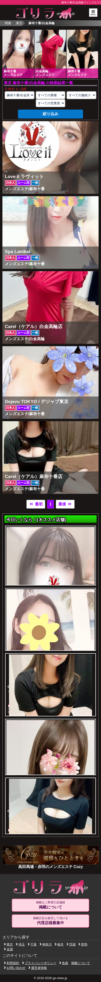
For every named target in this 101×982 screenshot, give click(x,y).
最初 (35, 504)
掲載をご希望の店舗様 (50, 905)
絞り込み (50, 114)
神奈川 (46, 944)
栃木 (59, 944)
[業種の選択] (51, 95)
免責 (63, 963)
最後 (65, 504)
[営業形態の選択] (51, 103)
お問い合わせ (14, 968)
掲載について (80, 963)
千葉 (32, 944)
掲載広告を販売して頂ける (50, 920)
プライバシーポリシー (39, 963)
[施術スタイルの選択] (81, 95)
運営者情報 (37, 968)
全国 (8, 949)
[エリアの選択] (19, 95)
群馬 (82, 944)
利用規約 (11, 963)
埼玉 (20, 944)
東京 (19, 23)
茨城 (71, 944)
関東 (8, 23)
